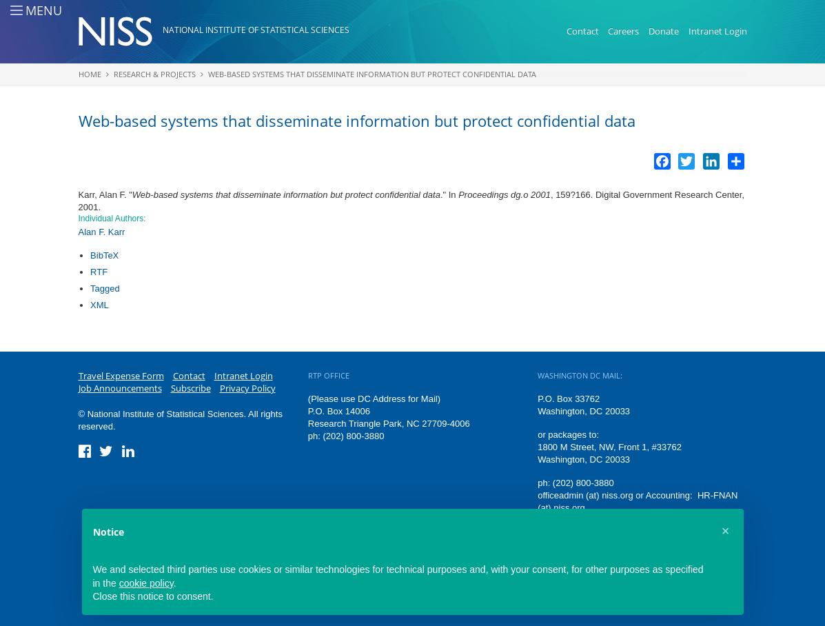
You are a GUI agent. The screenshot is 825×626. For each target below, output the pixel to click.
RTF (99, 272)
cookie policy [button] (146, 583)
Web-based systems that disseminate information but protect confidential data (372, 74)
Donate (664, 31)
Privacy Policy (248, 388)
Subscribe (191, 388)
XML (99, 305)
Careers (623, 31)
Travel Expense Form (121, 376)
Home (90, 74)
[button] (726, 531)
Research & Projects (155, 74)
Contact (583, 31)
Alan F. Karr (102, 232)
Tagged (105, 288)
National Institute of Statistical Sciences (256, 30)
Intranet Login (718, 31)
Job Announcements (120, 388)
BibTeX (104, 255)
